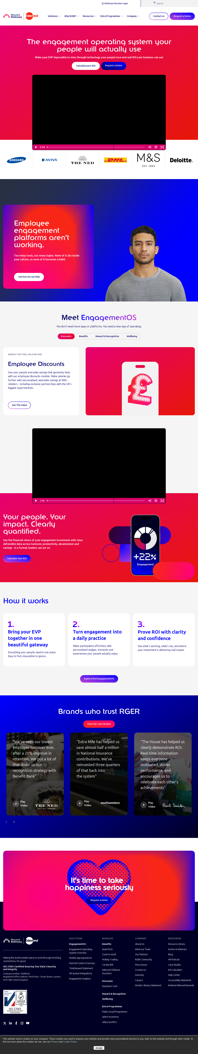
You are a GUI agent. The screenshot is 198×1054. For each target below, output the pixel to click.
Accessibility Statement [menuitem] (179, 980)
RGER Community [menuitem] (143, 959)
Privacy (54, 1041)
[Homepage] (20, 16)
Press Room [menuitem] (141, 965)
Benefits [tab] (83, 336)
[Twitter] (4, 1023)
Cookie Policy (70, 1041)
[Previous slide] (6, 822)
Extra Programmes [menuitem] (112, 1006)
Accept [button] (99, 1048)
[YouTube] (27, 1023)
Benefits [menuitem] (106, 944)
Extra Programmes (111, 16)
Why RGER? (71, 16)
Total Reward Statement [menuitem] (81, 968)
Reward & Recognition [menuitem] (114, 994)
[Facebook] (16, 1023)
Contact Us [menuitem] (140, 970)
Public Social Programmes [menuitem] (114, 1011)
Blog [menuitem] (170, 954)
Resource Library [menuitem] (176, 944)
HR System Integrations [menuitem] (80, 973)
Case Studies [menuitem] (174, 965)
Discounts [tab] (66, 336)
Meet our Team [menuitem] (142, 949)
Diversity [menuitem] (139, 975)
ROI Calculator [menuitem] (175, 970)
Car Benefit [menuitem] (107, 965)
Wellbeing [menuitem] (107, 999)
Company (133, 16)
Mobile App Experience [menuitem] (80, 958)
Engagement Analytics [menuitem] (80, 978)
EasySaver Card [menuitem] (109, 986)
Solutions (54, 16)
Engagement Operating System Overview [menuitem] (80, 951)
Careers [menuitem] (139, 980)
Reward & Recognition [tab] (107, 336)
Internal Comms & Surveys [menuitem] (82, 963)
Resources (90, 16)
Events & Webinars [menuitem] (177, 949)
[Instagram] (22, 1023)
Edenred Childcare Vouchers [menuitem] (111, 972)
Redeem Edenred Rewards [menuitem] (181, 985)
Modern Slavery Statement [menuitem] (148, 985)
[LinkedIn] (10, 1023)
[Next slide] (14, 822)
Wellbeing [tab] (132, 336)
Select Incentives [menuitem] (110, 1017)
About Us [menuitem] (139, 944)
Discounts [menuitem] (107, 981)
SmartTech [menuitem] (107, 949)
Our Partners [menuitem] (141, 954)
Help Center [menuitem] (174, 975)
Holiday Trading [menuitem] (110, 959)
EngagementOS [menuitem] (77, 944)
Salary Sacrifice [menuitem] (109, 1022)
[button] (35, 774)
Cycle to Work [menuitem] (109, 954)
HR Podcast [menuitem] (174, 959)
